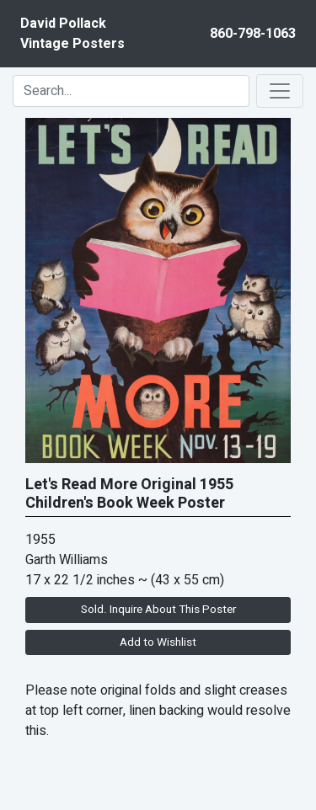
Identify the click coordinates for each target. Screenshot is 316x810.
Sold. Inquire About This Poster (158, 609)
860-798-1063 (253, 34)
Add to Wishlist (158, 642)
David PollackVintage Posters (72, 33)
